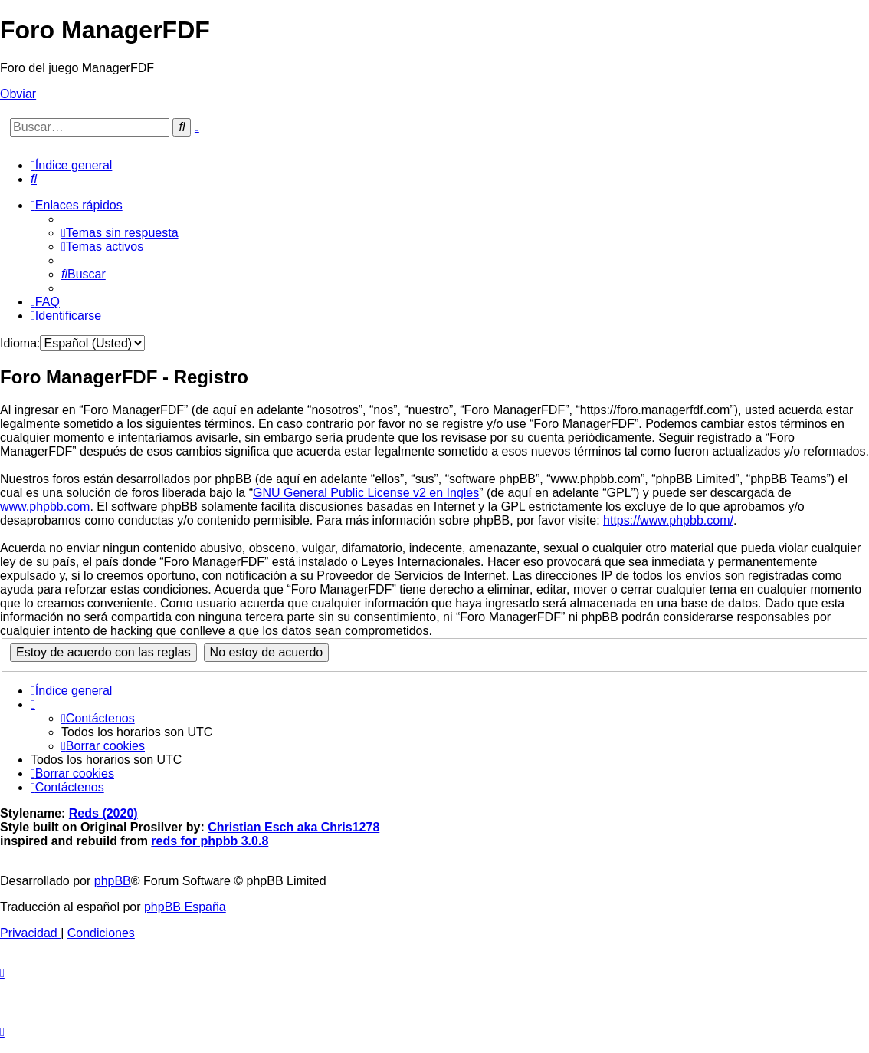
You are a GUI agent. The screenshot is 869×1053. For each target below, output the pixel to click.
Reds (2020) (103, 813)
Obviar (18, 93)
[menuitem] (34, 179)
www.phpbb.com (45, 506)
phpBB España (185, 906)
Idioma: (20, 343)
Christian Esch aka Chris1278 (293, 827)
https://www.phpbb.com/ (668, 520)
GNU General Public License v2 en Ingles (366, 492)
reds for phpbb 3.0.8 (209, 840)
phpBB (112, 880)
